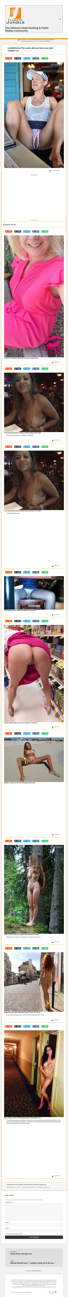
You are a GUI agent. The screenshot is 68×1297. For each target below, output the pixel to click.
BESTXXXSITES (23, 39)
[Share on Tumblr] (17, 58)
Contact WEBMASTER (17, 1287)
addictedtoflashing (30, 1187)
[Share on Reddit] (8, 58)
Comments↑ (57, 362)
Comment (8, 1202)
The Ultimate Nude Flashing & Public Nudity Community (27, 29)
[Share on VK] (36, 58)
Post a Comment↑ (55, 170)
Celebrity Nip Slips (36, 1270)
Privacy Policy (18, 1234)
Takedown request (51, 1287)
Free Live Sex (39, 41)
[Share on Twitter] (26, 58)
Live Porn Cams (32, 41)
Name (7, 1222)
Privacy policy (34, 1287)
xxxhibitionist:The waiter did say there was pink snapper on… (27, 1184)
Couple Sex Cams (34, 220)
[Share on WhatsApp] (44, 58)
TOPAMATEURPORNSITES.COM (35, 39)
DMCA (29, 1287)
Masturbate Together (49, 39)
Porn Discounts (24, 41)
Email (7, 1228)
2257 (25, 1287)
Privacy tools (42, 1287)
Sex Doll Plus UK (47, 41)
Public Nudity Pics (44, 1187)
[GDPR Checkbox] (5, 1233)
